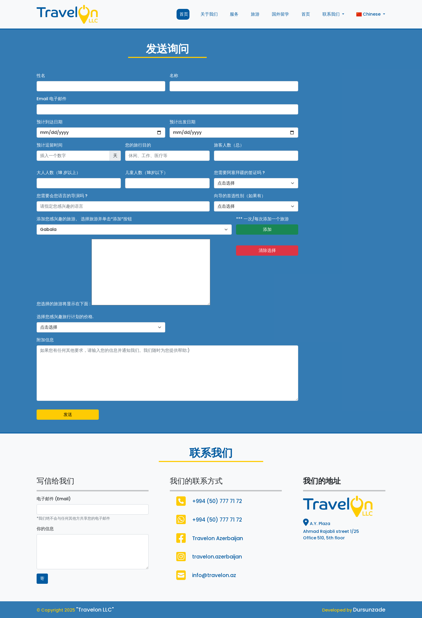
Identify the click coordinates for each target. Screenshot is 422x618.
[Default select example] (256, 183)
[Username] (123, 206)
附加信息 (45, 340)
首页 (183, 14)
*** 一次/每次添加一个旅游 (262, 219)
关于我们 (208, 14)
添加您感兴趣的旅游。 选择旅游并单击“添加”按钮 (84, 219)
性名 (41, 75)
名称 (174, 75)
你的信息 (45, 529)
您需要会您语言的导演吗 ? (62, 196)
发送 (68, 414)
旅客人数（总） (229, 145)
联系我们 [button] (331, 14)
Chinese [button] (368, 14)
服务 (233, 14)
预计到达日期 (49, 122)
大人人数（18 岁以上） (58, 172)
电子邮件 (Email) (54, 499)
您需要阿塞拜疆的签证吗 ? (239, 172)
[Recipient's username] (73, 156)
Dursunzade (369, 609)
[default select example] (134, 229)
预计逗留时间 (49, 145)
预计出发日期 (182, 122)
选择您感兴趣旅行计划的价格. (65, 317)
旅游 (254, 14)
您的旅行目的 (138, 145)
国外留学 (280, 14)
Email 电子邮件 (51, 99)
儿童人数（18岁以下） (146, 172)
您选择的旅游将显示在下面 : (63, 304)
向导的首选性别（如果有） (240, 196)
